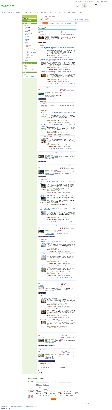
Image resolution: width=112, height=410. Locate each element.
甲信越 (26, 34)
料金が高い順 (57, 23)
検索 (53, 399)
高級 (26, 66)
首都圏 (26, 31)
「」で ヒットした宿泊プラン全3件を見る (63, 83)
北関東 (26, 30)
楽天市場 (101, 1)
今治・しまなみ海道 (31, 49)
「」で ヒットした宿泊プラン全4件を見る (63, 148)
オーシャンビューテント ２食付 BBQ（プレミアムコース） (54, 319)
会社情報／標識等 (4, 406)
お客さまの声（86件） (43, 285)
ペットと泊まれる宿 (29, 69)
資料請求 (36, 406)
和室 (67, 395)
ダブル (51, 395)
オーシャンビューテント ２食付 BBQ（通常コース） (52, 308)
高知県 (27, 57)
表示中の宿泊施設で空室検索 (82, 19)
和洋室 (71, 395)
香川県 (27, 45)
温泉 (26, 68)
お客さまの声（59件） (43, 353)
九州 (26, 58)
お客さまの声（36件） (43, 168)
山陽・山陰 (27, 40)
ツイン (55, 395)
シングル (39, 395)
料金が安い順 (51, 23)
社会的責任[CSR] (21, 406)
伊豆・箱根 (27, 33)
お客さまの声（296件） (43, 228)
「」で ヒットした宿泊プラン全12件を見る (63, 277)
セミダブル (45, 395)
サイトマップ (87, 1)
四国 (50, 16)
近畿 (26, 39)
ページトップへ (86, 403)
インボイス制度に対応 (29, 76)
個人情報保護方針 (13, 406)
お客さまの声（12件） (43, 91)
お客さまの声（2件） (42, 34)
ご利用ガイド (80, 1)
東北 (26, 28)
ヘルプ (75, 1)
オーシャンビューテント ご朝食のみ (48, 298)
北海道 (26, 27)
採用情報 (28, 406)
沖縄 (26, 60)
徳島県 (27, 43)
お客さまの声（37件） (43, 337)
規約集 (32, 406)
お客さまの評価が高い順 (66, 23)
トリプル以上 (61, 395)
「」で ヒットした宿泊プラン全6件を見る (63, 221)
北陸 (26, 36)
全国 (46, 16)
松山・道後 (29, 48)
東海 (26, 37)
